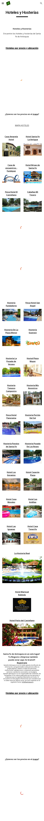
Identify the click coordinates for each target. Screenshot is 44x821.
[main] (22, 13)
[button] (3, 3)
